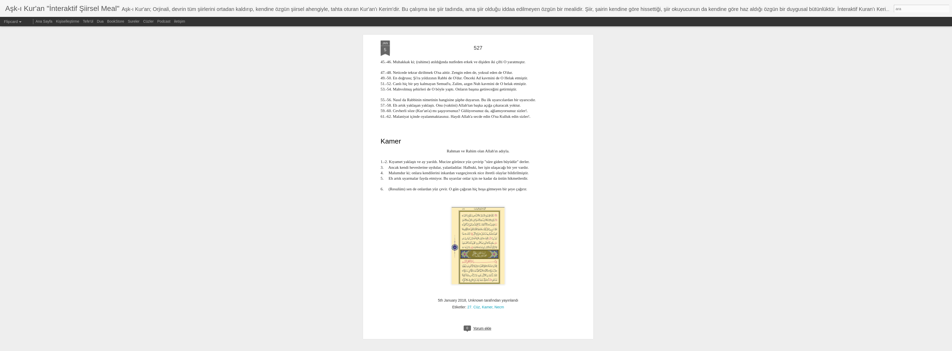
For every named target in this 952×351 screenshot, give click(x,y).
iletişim (179, 21)
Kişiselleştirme (67, 21)
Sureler (133, 21)
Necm (499, 184)
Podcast (164, 21)
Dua (100, 21)
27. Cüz (473, 184)
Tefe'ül (88, 21)
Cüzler (148, 21)
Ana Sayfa (44, 21)
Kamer (487, 184)
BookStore (115, 21)
